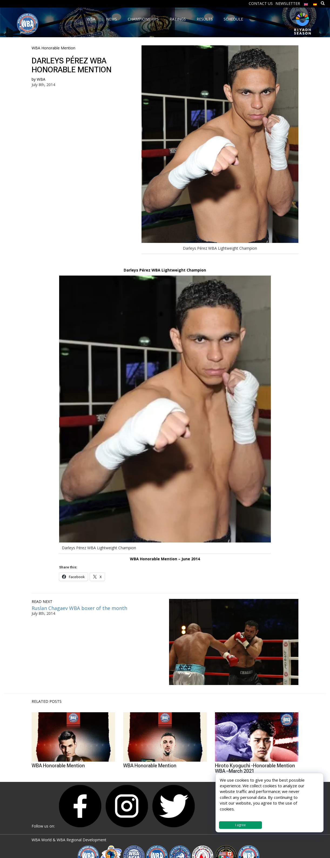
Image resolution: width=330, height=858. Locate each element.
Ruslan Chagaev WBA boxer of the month (79, 608)
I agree (240, 825)
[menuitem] (306, 3)
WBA (41, 79)
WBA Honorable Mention (53, 47)
